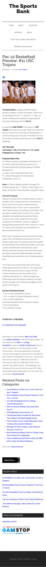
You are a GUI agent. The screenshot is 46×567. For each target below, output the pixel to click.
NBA (35, 337)
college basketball (13, 339)
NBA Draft (29, 337)
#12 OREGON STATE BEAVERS (14, 325)
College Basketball (17, 447)
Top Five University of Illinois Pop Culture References (22, 499)
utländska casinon (9, 522)
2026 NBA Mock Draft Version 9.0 (20, 412)
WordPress (27, 559)
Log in (34, 559)
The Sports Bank (23, 8)
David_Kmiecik (18, 374)
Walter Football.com (27, 345)
